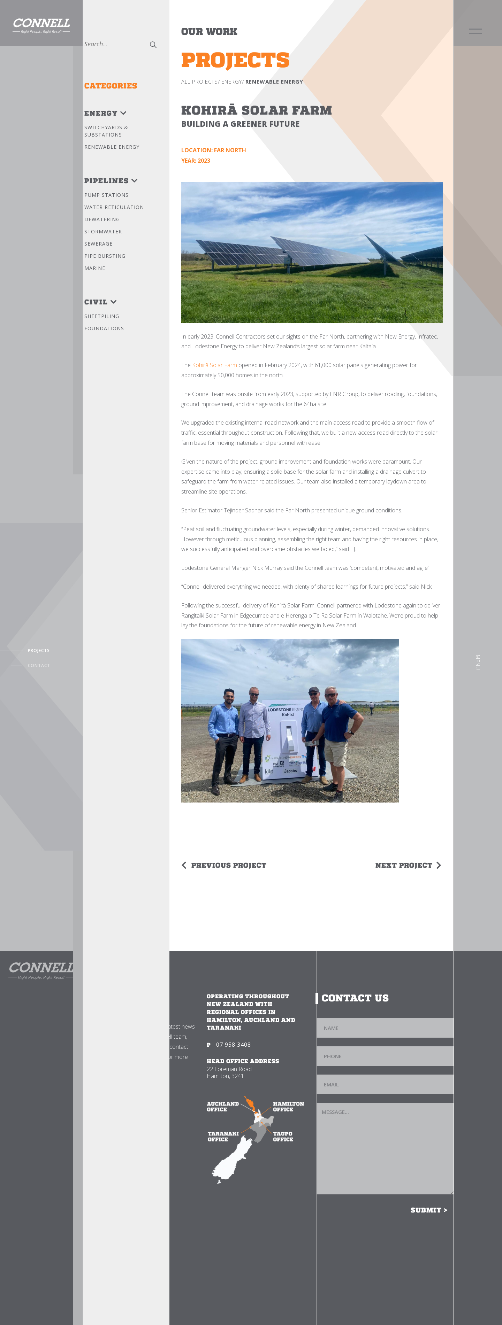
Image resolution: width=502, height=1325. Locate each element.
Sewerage (98, 243)
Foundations (104, 328)
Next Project (404, 865)
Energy (231, 81)
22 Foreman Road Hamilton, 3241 (229, 1072)
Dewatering (102, 219)
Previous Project (229, 865)
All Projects (199, 81)
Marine (94, 268)
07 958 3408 (233, 1044)
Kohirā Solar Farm (214, 365)
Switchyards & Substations (106, 131)
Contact (39, 665)
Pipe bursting (105, 256)
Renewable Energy (111, 147)
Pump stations (106, 195)
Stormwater (103, 231)
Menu (477, 662)
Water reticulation (114, 207)
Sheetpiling (101, 316)
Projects (39, 650)
